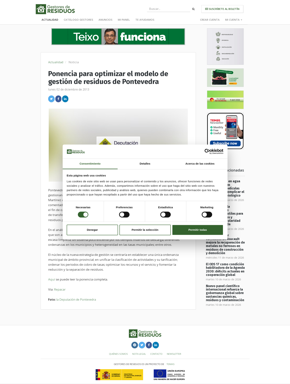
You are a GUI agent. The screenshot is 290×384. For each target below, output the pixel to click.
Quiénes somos (118, 353)
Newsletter (174, 353)
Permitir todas (198, 229)
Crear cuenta (210, 19)
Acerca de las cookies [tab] (200, 163)
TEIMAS (171, 364)
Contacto (156, 353)
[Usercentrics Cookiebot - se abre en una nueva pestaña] (207, 151)
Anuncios (105, 19)
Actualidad (50, 19)
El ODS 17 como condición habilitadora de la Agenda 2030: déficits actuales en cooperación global (225, 269)
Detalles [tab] (145, 163)
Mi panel (124, 19)
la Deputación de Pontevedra (76, 300)
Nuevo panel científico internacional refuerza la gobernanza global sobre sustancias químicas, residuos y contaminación (225, 293)
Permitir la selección (145, 229)
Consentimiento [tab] (90, 163)
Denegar (92, 229)
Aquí (52, 279)
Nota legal (139, 353)
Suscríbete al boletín (222, 9)
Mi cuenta (233, 19)
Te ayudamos (144, 19)
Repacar (60, 289)
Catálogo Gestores (78, 19)
